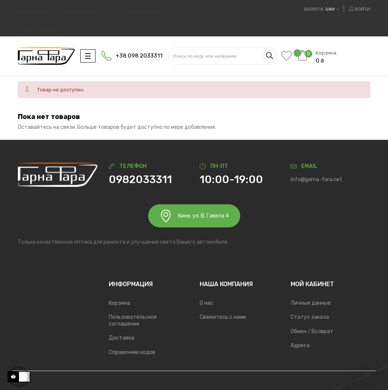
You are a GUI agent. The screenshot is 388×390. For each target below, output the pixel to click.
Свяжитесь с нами (223, 317)
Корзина (119, 303)
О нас (206, 303)
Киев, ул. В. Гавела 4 (194, 215)
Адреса (300, 345)
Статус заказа (310, 317)
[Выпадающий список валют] (321, 9)
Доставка (121, 338)
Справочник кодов (132, 352)
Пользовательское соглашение (133, 320)
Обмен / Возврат (312, 331)
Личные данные (311, 303)
